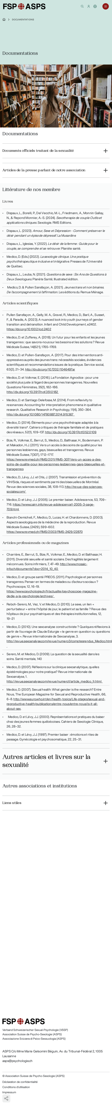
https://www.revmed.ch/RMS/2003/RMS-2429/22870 (45, 531)
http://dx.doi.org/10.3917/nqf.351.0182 (33, 391)
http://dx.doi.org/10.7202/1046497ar (50, 369)
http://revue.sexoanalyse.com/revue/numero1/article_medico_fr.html (55, 681)
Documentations (23, 20)
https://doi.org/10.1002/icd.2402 (29, 329)
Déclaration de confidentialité (20, 1081)
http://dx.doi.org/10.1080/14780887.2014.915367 (41, 414)
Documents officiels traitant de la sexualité (38, 151)
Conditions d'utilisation (16, 1087)
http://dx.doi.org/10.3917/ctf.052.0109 (70, 432)
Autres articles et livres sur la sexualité (46, 761)
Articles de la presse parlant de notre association (43, 170)
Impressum (9, 1092)
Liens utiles (11, 803)
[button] (82, 6)
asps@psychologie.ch (17, 1060)
